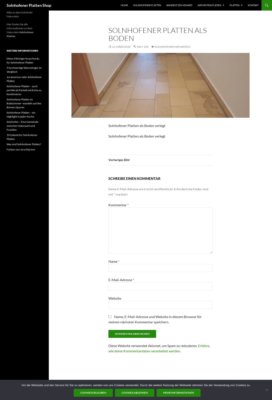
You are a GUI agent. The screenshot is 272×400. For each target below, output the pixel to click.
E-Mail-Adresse (121, 280)
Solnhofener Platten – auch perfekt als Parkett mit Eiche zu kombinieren (24, 90)
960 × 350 (142, 46)
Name (113, 261)
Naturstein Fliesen (209, 5)
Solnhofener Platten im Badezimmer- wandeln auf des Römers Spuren (24, 103)
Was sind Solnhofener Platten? (24, 144)
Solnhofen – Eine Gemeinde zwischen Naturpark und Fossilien (22, 125)
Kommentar (118, 205)
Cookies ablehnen (135, 392)
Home (124, 5)
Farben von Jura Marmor (21, 149)
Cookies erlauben (93, 392)
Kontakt (253, 5)
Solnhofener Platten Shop (29, 5)
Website (114, 298)
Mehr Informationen (178, 392)
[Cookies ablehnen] (266, 390)
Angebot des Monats (179, 5)
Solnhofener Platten (147, 5)
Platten (234, 5)
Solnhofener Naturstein (172, 46)
